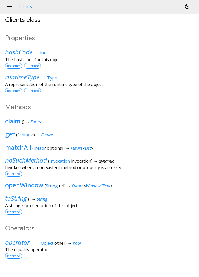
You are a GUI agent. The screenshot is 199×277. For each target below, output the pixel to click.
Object (47, 243)
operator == (21, 242)
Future (36, 122)
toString (16, 198)
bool (77, 243)
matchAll (18, 147)
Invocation (59, 161)
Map (39, 148)
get (10, 134)
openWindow (24, 185)
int (42, 53)
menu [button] (9, 6)
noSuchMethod (26, 160)
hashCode (19, 52)
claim (12, 121)
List (88, 148)
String (23, 135)
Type (52, 78)
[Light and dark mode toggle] (187, 6)
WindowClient (98, 186)
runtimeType (22, 77)
